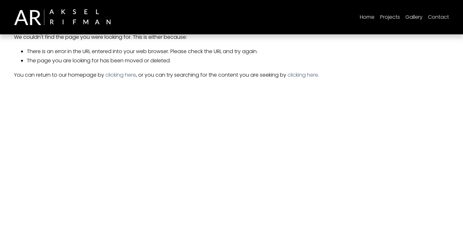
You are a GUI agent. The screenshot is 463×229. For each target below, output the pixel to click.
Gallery (414, 17)
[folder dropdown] (390, 17)
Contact (438, 17)
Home (367, 17)
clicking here (120, 75)
